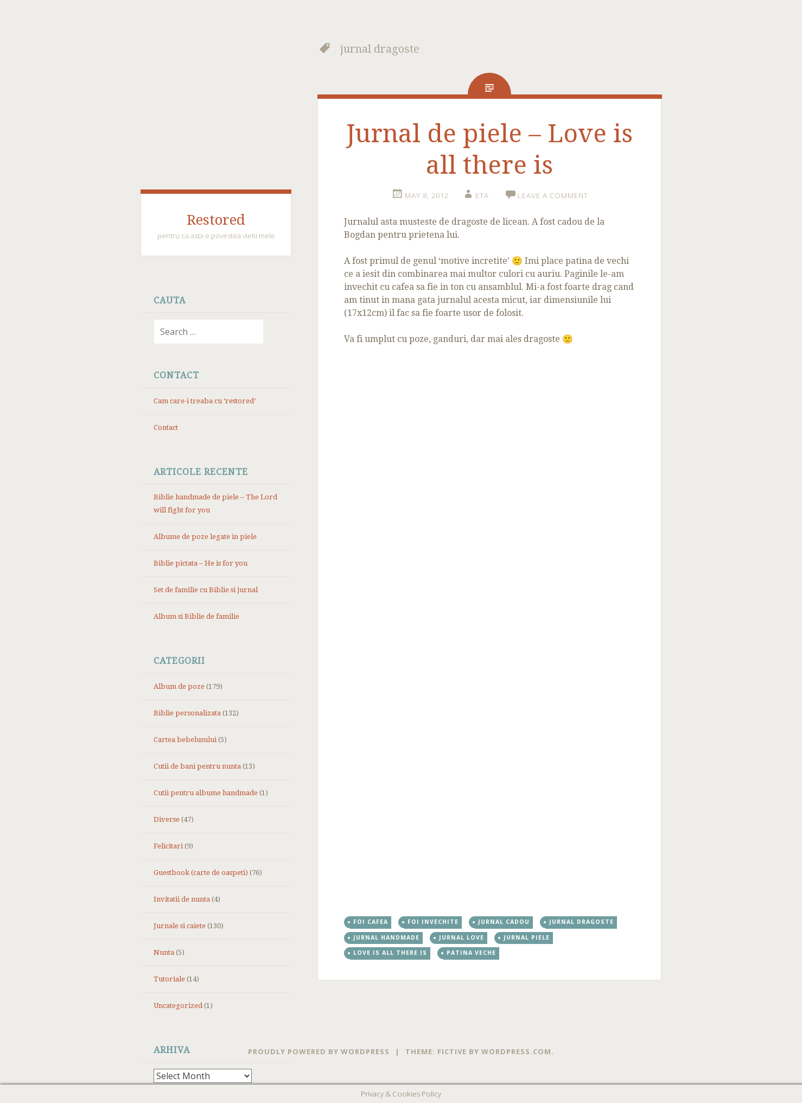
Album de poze (179, 686)
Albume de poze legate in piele (205, 537)
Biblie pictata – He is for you (200, 563)
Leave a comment (553, 195)
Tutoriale (169, 979)
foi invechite (433, 921)
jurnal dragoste (581, 921)
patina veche (471, 952)
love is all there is (390, 952)
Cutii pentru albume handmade (206, 793)
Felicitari (168, 846)
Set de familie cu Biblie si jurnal (206, 590)
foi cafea (370, 921)
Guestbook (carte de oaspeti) (201, 873)
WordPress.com (516, 1051)
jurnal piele (527, 937)
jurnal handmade (386, 937)
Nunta (164, 952)
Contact (166, 427)
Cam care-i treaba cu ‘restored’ (205, 401)
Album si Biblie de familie (196, 616)
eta (482, 195)
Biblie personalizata (187, 713)
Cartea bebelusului (185, 740)
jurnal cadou (504, 921)
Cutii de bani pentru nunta (197, 766)
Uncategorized (178, 1005)
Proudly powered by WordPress (319, 1051)
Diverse (167, 819)
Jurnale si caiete (180, 926)
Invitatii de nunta (182, 899)
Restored (216, 220)
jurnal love (461, 937)
